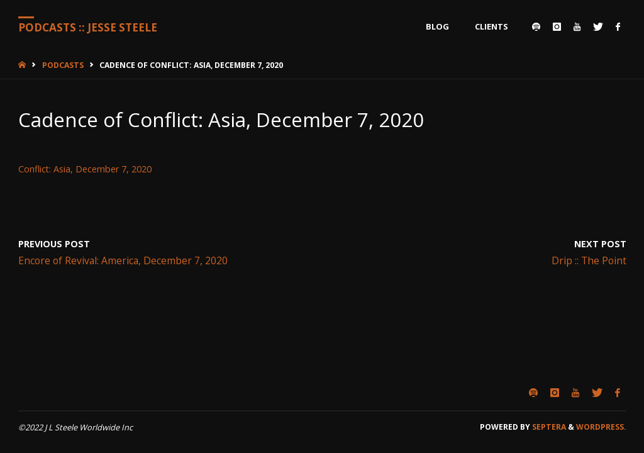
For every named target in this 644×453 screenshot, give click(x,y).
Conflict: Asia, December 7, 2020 (85, 169)
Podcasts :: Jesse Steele (87, 27)
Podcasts (63, 65)
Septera (548, 427)
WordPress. (601, 427)
